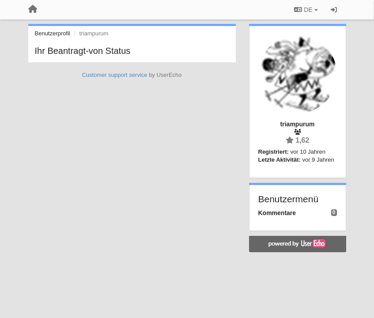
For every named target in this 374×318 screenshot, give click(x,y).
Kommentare (277, 212)
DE (305, 9)
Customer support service (114, 75)
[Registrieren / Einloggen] (334, 9)
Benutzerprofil (52, 33)
